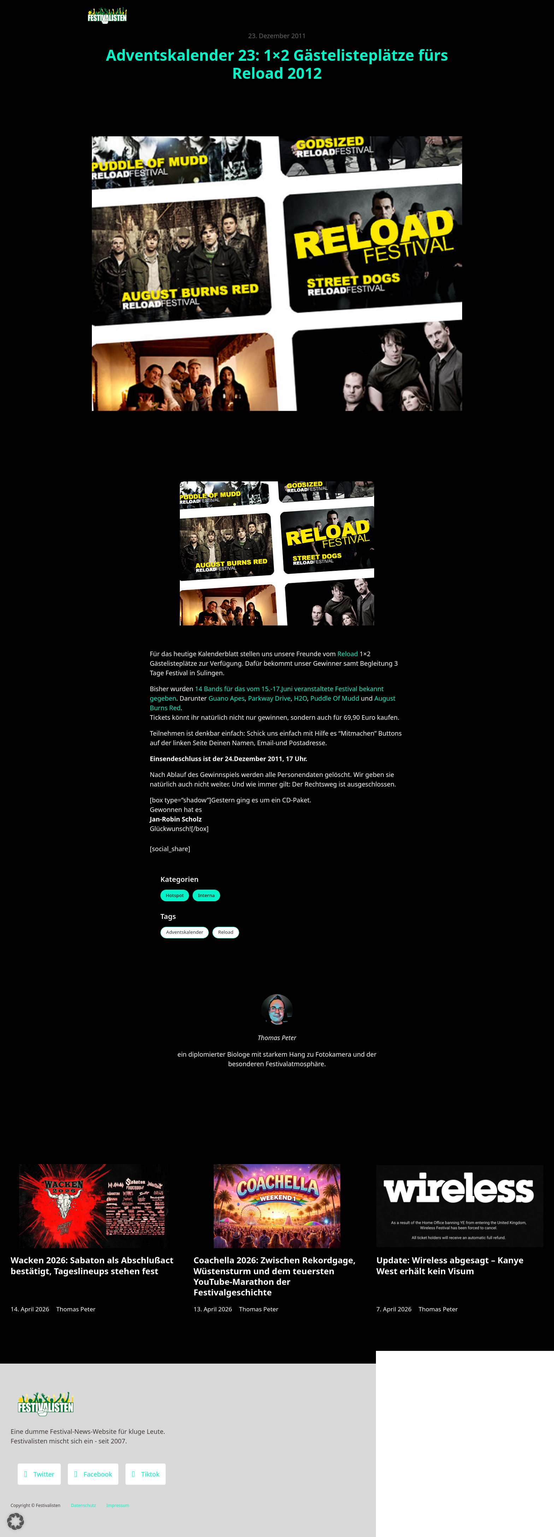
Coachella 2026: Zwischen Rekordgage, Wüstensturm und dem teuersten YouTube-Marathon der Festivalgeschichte (275, 1283)
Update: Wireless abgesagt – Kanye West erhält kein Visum (450, 1272)
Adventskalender (186, 934)
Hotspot (176, 896)
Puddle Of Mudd (335, 698)
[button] (15, 1521)
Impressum (117, 1505)
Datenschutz (83, 1505)
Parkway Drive (269, 698)
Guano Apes (226, 698)
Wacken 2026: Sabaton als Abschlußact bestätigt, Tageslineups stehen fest (92, 1272)
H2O (300, 698)
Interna (211, 896)
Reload (348, 653)
